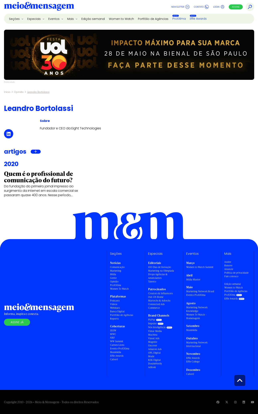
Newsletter (180, 7)
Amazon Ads (155, 349)
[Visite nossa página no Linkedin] (244, 402)
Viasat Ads (153, 338)
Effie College (193, 361)
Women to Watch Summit (199, 267)
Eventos (54, 19)
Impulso (152, 323)
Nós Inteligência (157, 327)
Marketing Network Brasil (200, 291)
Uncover (152, 345)
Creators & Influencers (160, 293)
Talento (152, 281)
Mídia (113, 274)
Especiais (34, 19)
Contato (201, 7)
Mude (151, 356)
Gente (113, 278)
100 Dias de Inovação (159, 267)
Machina (152, 334)
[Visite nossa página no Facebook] (218, 402)
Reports (114, 318)
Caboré (114, 359)
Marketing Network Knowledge (196, 309)
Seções (14, 19)
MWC (113, 334)
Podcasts (115, 300)
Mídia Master (193, 279)
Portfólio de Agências (153, 19)
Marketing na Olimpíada (161, 270)
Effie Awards (198, 19)
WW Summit (116, 341)
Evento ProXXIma (119, 348)
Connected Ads (156, 304)
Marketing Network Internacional (196, 344)
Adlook (152, 367)
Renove (228, 265)
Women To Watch (119, 288)
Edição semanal (93, 19)
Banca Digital (117, 311)
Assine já (17, 322)
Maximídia (115, 352)
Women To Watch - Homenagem (196, 316)
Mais (71, 19)
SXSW (113, 330)
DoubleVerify (155, 363)
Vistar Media (155, 331)
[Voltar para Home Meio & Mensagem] (39, 7)
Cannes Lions (117, 345)
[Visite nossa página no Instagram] (235, 402)
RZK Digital (154, 360)
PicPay (151, 319)
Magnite (152, 342)
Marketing (115, 270)
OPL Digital (154, 352)
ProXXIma (179, 19)
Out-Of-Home (155, 297)
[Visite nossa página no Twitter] (226, 402)
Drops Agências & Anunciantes (158, 276)
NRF (112, 337)
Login (219, 7)
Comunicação (117, 267)
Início (7, 92)
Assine (236, 6)
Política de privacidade (236, 272)
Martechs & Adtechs (159, 300)
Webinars (115, 307)
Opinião (19, 92)
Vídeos (113, 304)
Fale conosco (231, 276)
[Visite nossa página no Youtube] (252, 402)
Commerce (154, 307)
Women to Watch (121, 19)
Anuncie (228, 269)
